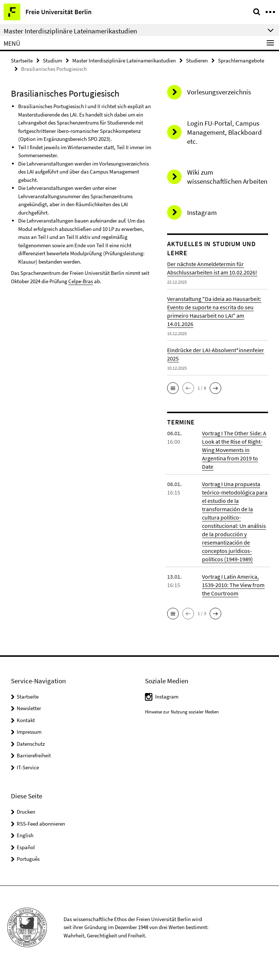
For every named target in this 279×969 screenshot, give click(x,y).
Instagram (166, 696)
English (25, 835)
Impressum (29, 731)
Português (28, 858)
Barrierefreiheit (34, 755)
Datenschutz (31, 743)
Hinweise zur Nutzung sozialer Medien (182, 712)
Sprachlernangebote (241, 60)
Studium (52, 60)
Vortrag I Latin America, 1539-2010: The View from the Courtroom (233, 585)
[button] (173, 388)
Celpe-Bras (80, 281)
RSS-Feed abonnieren (41, 823)
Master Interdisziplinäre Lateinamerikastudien (124, 60)
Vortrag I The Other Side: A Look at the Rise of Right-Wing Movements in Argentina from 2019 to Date (234, 449)
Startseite (22, 60)
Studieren (197, 60)
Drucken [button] (26, 811)
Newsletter (29, 708)
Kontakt (26, 720)
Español (26, 847)
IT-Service (28, 767)
